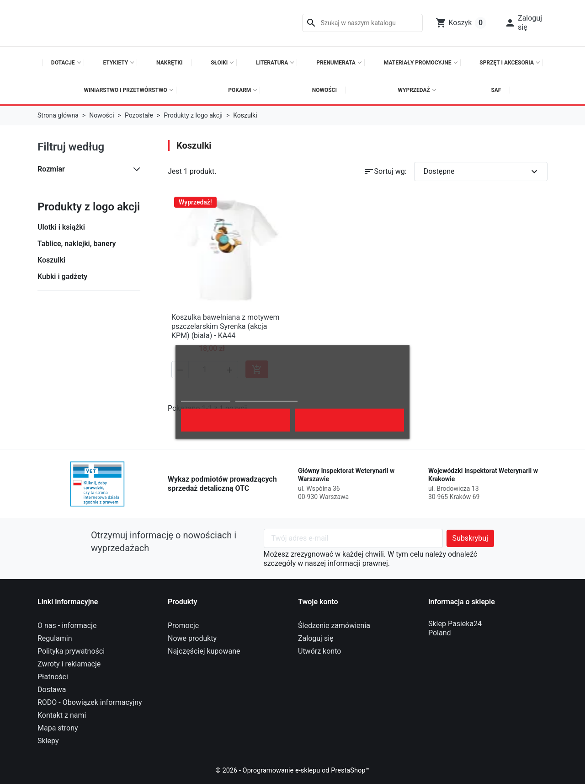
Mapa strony (57, 728)
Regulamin (54, 638)
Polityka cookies (205, 397)
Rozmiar (51, 169)
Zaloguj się (316, 638)
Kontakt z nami (61, 715)
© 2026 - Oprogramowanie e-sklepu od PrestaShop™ (292, 770)
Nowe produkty (192, 638)
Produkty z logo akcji (88, 206)
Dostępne (482, 171)
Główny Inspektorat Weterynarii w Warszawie (346, 475)
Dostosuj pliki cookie (266, 397)
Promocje (183, 625)
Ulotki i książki (61, 227)
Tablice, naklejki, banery (76, 243)
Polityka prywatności (71, 651)
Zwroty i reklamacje (69, 664)
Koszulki (51, 260)
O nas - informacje (66, 625)
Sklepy (47, 740)
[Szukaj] (362, 23)
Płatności (52, 676)
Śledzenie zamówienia (334, 625)
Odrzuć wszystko (235, 420)
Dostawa (51, 689)
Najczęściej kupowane (204, 651)
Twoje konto (318, 601)
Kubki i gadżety (62, 276)
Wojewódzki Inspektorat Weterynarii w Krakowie (483, 475)
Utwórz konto (319, 651)
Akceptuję (349, 420)
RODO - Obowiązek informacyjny (89, 702)
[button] (523, 23)
